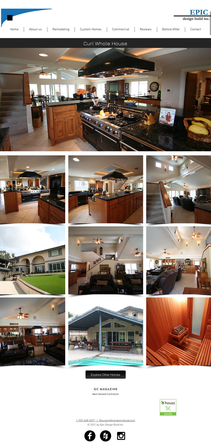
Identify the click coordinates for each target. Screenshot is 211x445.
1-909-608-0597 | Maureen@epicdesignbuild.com (105, 420)
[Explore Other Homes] (106, 374)
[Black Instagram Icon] (121, 436)
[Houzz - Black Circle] (105, 436)
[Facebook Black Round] (90, 436)
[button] (105, 189)
